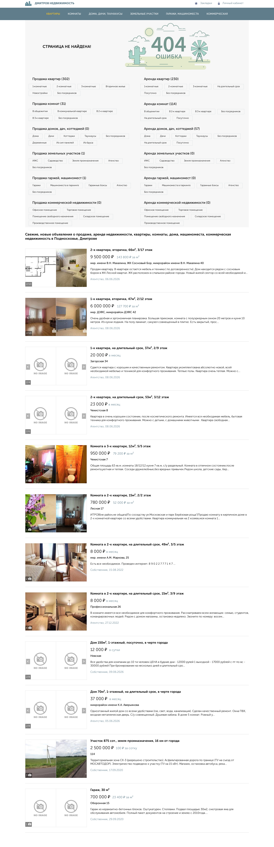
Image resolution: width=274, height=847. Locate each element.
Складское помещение (100, 230)
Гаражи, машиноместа (182, 14)
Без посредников (102, 94)
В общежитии (41, 112)
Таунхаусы (97, 138)
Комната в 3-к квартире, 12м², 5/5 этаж (120, 460)
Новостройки (73, 94)
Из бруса (38, 152)
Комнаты (74, 14)
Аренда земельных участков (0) (171, 164)
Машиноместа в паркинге (67, 197)
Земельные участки (144, 14)
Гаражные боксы (103, 197)
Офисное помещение (46, 223)
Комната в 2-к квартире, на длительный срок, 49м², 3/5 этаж (137, 559)
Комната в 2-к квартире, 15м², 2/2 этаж (120, 510)
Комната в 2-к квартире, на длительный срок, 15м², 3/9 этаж (137, 608)
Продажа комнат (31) (50, 105)
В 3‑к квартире (41, 119)
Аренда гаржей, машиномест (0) (172, 189)
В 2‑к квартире (110, 112)
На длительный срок (156, 94)
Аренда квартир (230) (162, 79)
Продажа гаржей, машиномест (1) (61, 189)
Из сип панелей (99, 145)
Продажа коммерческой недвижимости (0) (69, 215)
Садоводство (58, 171)
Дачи (54, 138)
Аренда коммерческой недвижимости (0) (179, 215)
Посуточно (185, 94)
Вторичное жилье (43, 94)
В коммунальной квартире (75, 112)
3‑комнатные (93, 86)
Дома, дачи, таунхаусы (105, 14)
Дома (36, 138)
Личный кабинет (231, 3)
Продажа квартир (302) (52, 79)
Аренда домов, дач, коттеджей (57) (174, 138)
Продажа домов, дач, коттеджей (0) (63, 131)
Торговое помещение (83, 223)
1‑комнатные (40, 86)
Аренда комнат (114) (162, 105)
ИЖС (36, 171)
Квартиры (53, 14)
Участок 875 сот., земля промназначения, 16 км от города (134, 755)
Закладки (203, 3)
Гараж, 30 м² (99, 804)
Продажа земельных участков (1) (60, 164)
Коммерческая (217, 14)
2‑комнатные (67, 86)
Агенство (121, 171)
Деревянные (72, 145)
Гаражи (37, 197)
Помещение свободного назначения (54, 230)
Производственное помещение (51, 237)
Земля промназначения (91, 171)
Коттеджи (74, 138)
